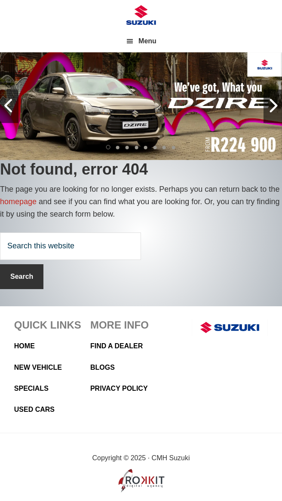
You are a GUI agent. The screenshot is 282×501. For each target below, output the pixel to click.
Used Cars (34, 409)
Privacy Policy (119, 388)
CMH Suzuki (141, 15)
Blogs (102, 367)
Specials (31, 388)
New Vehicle (38, 367)
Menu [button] (147, 41)
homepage (18, 201)
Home (24, 346)
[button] (108, 147)
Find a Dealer (116, 346)
